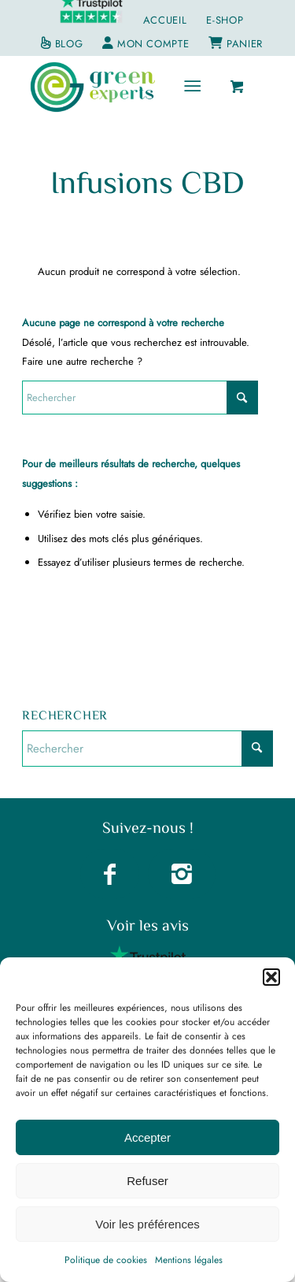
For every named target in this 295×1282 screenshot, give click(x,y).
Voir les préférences (147, 1224)
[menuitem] (165, 20)
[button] (271, 977)
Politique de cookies (106, 1260)
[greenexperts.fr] (122, 86)
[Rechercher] (140, 397)
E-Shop (224, 20)
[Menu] (192, 87)
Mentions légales (189, 1260)
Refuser (147, 1180)
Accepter (147, 1137)
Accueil (165, 20)
